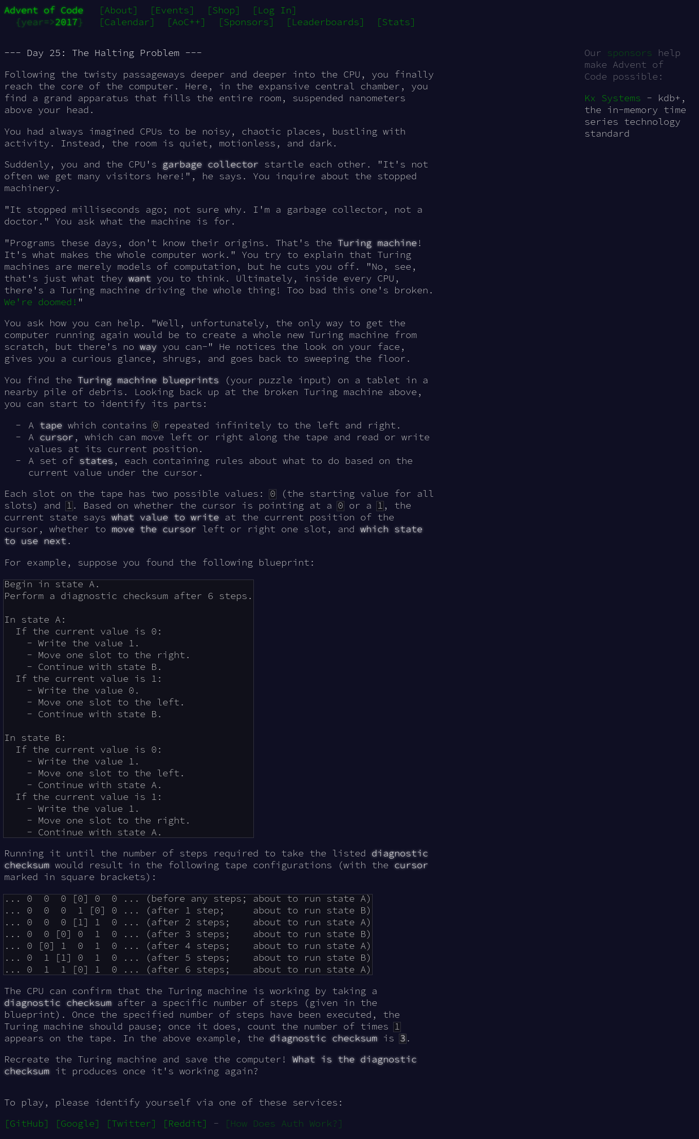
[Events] (172, 10)
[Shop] (224, 10)
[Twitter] (131, 1123)
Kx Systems (612, 98)
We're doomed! (41, 302)
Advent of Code (43, 10)
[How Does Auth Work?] (284, 1123)
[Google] (77, 1123)
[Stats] (396, 22)
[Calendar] (127, 22)
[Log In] (274, 10)
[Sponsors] (246, 22)
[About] (118, 10)
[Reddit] (185, 1123)
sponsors (629, 53)
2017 (66, 22)
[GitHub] (26, 1123)
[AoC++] (186, 22)
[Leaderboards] (325, 22)
